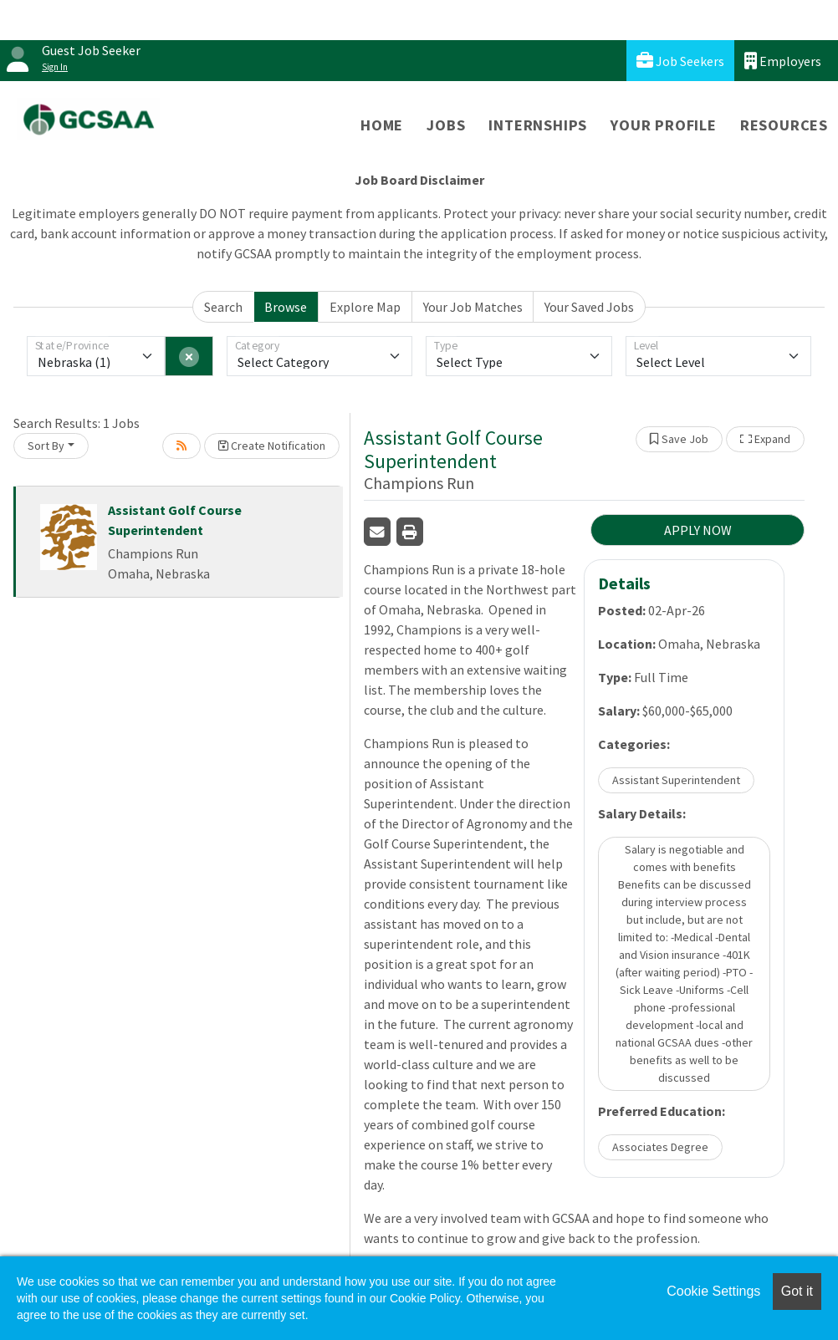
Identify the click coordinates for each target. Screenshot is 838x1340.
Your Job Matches (473, 306)
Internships (537, 125)
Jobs (446, 125)
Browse (285, 306)
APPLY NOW (698, 530)
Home (381, 125)
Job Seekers (680, 60)
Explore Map (365, 306)
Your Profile (664, 125)
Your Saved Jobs (589, 306)
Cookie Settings (713, 1291)
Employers (782, 60)
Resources (784, 125)
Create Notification (271, 445)
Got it (797, 1291)
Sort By (46, 445)
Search (223, 306)
